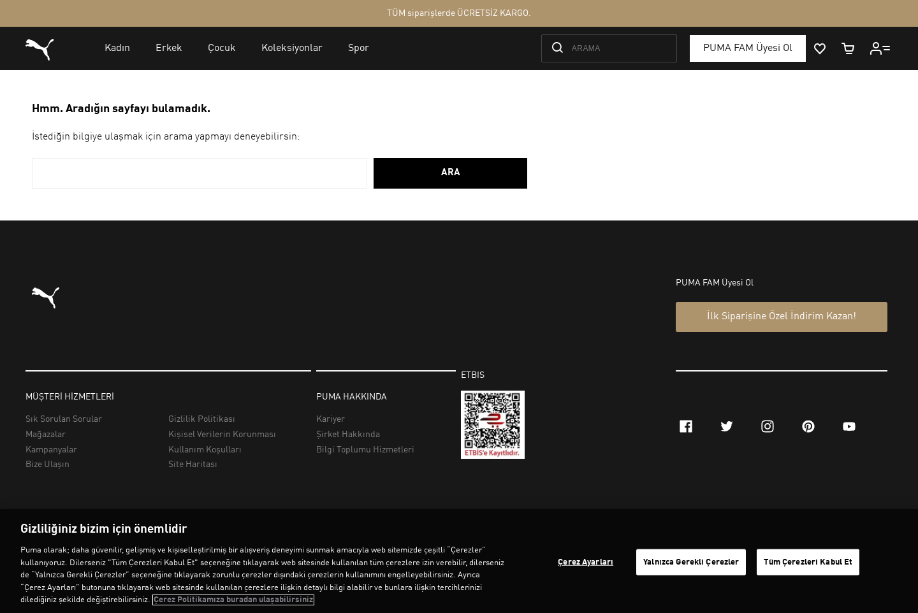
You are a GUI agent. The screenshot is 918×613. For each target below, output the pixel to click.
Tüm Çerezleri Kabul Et (808, 562)
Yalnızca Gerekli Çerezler (691, 562)
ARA (450, 173)
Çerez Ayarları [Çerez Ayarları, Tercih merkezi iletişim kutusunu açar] (585, 562)
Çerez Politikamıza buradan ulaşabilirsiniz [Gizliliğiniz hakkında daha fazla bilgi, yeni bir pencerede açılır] (233, 600)
